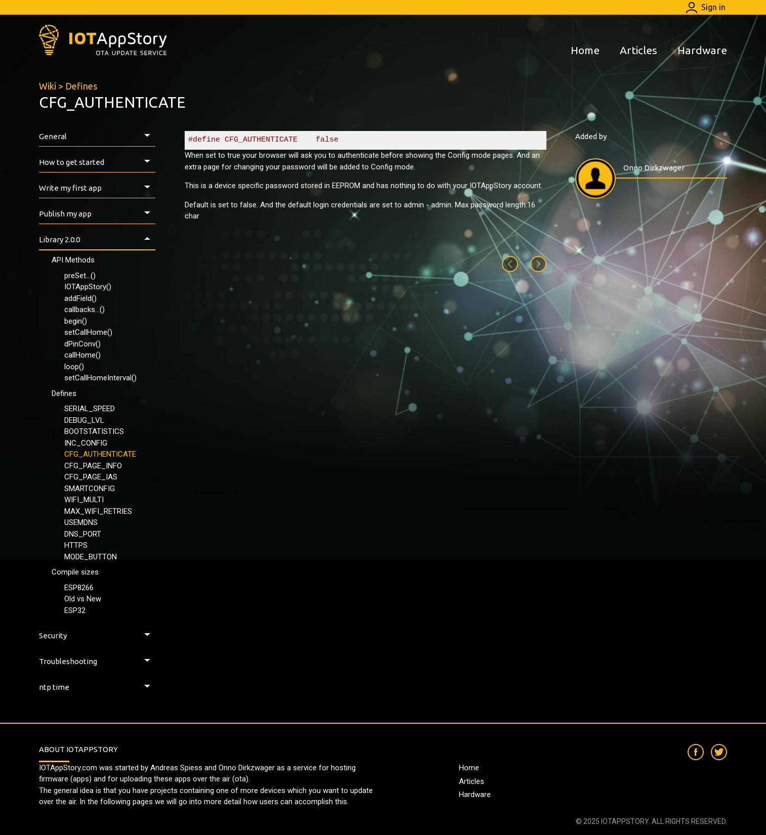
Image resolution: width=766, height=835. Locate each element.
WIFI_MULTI (84, 499)
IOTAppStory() (87, 286)
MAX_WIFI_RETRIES (98, 511)
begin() (75, 321)
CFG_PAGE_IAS (90, 476)
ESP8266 (79, 587)
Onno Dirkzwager (654, 167)
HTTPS (76, 545)
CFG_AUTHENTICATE (100, 454)
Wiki (47, 86)
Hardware (702, 50)
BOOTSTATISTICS (94, 431)
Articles (638, 50)
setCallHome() (88, 332)
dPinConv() (82, 343)
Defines (81, 86)
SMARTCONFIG (89, 488)
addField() (80, 298)
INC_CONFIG (85, 443)
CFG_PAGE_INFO (93, 465)
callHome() (82, 355)
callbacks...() (84, 309)
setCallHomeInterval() (100, 377)
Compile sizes (75, 572)
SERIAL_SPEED (89, 408)
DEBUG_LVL (84, 420)
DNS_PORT (82, 534)
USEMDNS (81, 522)
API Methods (73, 260)
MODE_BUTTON (90, 556)
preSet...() (80, 275)
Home (585, 50)
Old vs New (82, 598)
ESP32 (75, 610)
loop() (74, 366)
